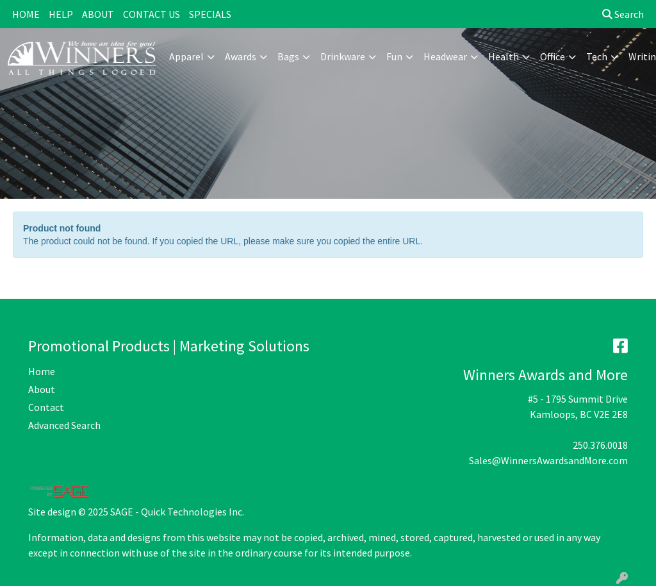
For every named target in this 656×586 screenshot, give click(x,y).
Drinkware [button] (342, 56)
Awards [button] (240, 56)
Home (41, 371)
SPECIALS (210, 14)
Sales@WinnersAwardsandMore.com (548, 460)
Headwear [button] (445, 56)
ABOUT (98, 14)
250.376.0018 (600, 445)
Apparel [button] (186, 56)
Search (623, 14)
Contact (46, 407)
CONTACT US (151, 14)
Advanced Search (64, 425)
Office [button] (552, 56)
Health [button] (503, 56)
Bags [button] (288, 56)
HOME (26, 14)
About (41, 389)
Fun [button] (394, 56)
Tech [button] (596, 56)
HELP (61, 14)
